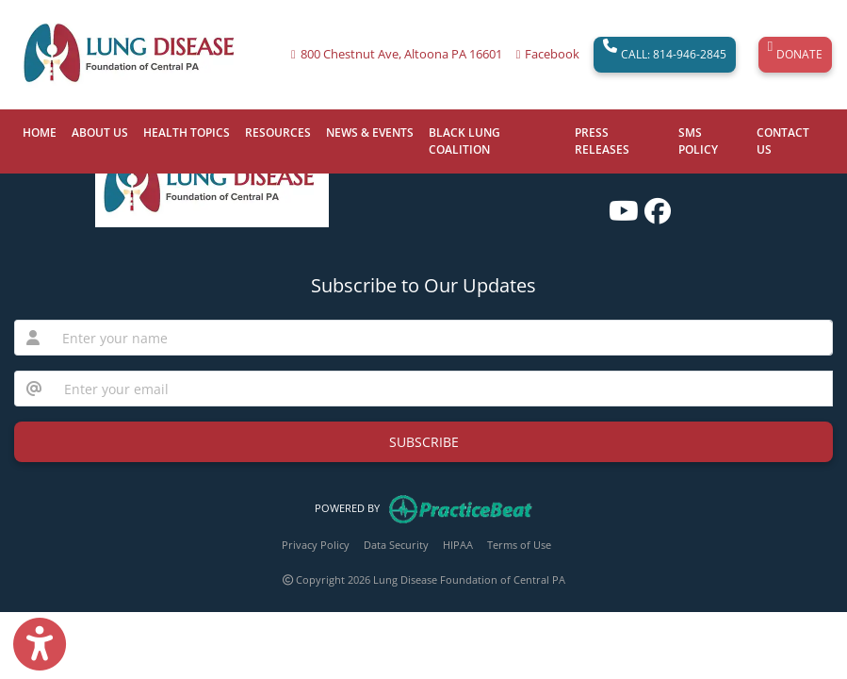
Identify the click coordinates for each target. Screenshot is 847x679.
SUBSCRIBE (424, 442)
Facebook (552, 54)
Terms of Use (519, 545)
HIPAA (458, 545)
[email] (443, 388)
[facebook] (652, 204)
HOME (40, 132)
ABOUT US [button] (100, 132)
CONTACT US (783, 140)
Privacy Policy (316, 545)
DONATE (795, 54)
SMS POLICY (698, 140)
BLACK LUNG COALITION (464, 140)
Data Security (396, 545)
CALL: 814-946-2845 (664, 54)
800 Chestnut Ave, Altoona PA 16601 (401, 54)
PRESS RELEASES (602, 140)
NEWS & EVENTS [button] (370, 132)
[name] (442, 338)
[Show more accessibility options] (40, 644)
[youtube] (617, 204)
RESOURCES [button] (278, 132)
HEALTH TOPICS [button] (186, 132)
